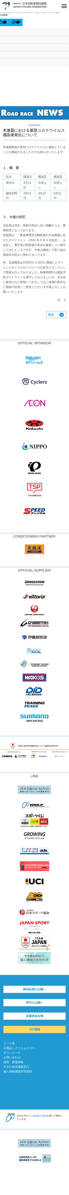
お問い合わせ (12, 1057)
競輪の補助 (40, 1115)
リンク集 (9, 1043)
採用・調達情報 (13, 1062)
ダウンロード (12, 1052)
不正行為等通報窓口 (16, 1066)
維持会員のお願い (34, 989)
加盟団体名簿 (34, 1016)
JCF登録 (34, 1029)
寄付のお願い (34, 1002)
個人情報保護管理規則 (17, 1071)
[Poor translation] (16, 22)
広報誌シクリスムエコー (19, 1048)
